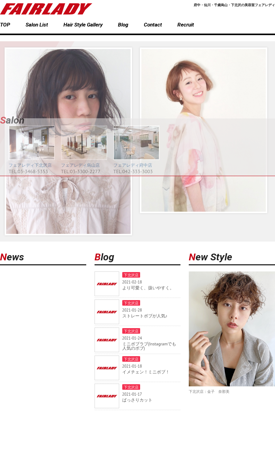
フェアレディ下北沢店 (30, 165)
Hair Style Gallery (83, 25)
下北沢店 (131, 275)
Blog (123, 25)
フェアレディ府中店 (132, 165)
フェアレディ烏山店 (80, 165)
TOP (5, 25)
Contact (153, 25)
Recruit (185, 25)
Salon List (37, 25)
